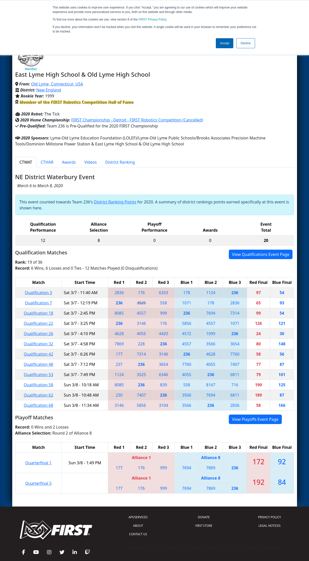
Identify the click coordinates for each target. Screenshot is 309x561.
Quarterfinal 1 (38, 463)
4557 (141, 313)
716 (234, 385)
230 (119, 395)
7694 (210, 313)
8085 (119, 313)
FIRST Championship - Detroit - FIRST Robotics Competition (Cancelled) (137, 120)
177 (119, 354)
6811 (235, 374)
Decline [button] (246, 43)
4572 (186, 333)
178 (186, 292)
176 (141, 292)
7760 (235, 354)
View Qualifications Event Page (261, 254)
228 (141, 344)
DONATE (204, 517)
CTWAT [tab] (25, 162)
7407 (235, 364)
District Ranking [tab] (120, 162)
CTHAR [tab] (47, 162)
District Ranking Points (115, 202)
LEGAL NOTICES (270, 526)
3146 (141, 323)
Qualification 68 (38, 405)
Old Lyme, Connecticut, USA (57, 84)
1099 (210, 333)
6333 (163, 292)
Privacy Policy (152, 19)
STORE (203, 526)
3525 (141, 303)
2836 (119, 292)
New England (48, 90)
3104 (163, 405)
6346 (163, 374)
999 (163, 313)
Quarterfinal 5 (38, 483)
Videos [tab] (90, 162)
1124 (210, 292)
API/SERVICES (138, 517)
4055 (141, 333)
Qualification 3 (38, 292)
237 (119, 364)
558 (163, 303)
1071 (186, 303)
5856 (186, 323)
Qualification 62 (38, 395)
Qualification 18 (38, 313)
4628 (119, 333)
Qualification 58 (38, 385)
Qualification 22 (38, 323)
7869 (119, 344)
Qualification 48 (38, 364)
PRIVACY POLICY (269, 517)
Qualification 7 (38, 303)
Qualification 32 (38, 344)
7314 (235, 313)
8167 (210, 385)
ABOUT (138, 526)
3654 (235, 344)
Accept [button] (224, 43)
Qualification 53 (38, 374)
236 (234, 292)
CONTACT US (138, 534)
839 (163, 385)
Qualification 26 (38, 333)
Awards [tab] (69, 162)
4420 (163, 333)
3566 (210, 344)
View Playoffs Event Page (255, 419)
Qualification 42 (38, 354)
